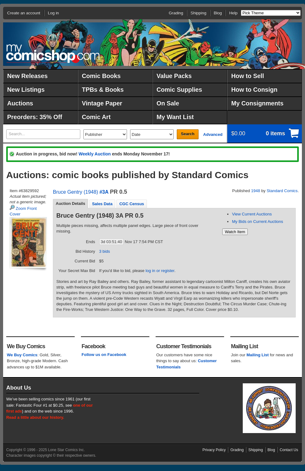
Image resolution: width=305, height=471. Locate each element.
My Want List (175, 116)
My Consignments (257, 103)
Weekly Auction (94, 153)
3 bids (104, 251)
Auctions (20, 103)
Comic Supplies (179, 89)
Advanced (213, 134)
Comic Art (96, 116)
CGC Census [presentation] (131, 203)
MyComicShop (53, 53)
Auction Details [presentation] (70, 203)
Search (187, 134)
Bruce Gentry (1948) (75, 192)
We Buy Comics (22, 355)
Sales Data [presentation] (102, 203)
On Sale (168, 103)
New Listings (26, 89)
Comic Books (101, 75)
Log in (53, 13)
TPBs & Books (103, 89)
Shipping (198, 13)
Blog (218, 13)
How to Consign (254, 89)
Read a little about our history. (35, 417)
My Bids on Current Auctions (257, 221)
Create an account (23, 13)
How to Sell (247, 75)
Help (233, 13)
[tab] (70, 203)
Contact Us (289, 450)
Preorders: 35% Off (34, 116)
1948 (255, 190)
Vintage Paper (102, 103)
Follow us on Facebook (104, 354)
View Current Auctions (252, 214)
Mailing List (257, 355)
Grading (176, 13)
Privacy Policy (214, 450)
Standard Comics (282, 190)
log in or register (160, 270)
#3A (103, 192)
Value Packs (174, 75)
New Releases (27, 75)
